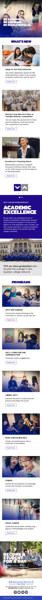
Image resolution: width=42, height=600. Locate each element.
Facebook (15, 592)
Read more (11, 81)
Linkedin (22, 592)
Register (9, 573)
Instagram (26, 592)
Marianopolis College (14, 6)
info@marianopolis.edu (26, 588)
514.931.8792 (12, 588)
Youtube (19, 592)
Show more (17, 187)
